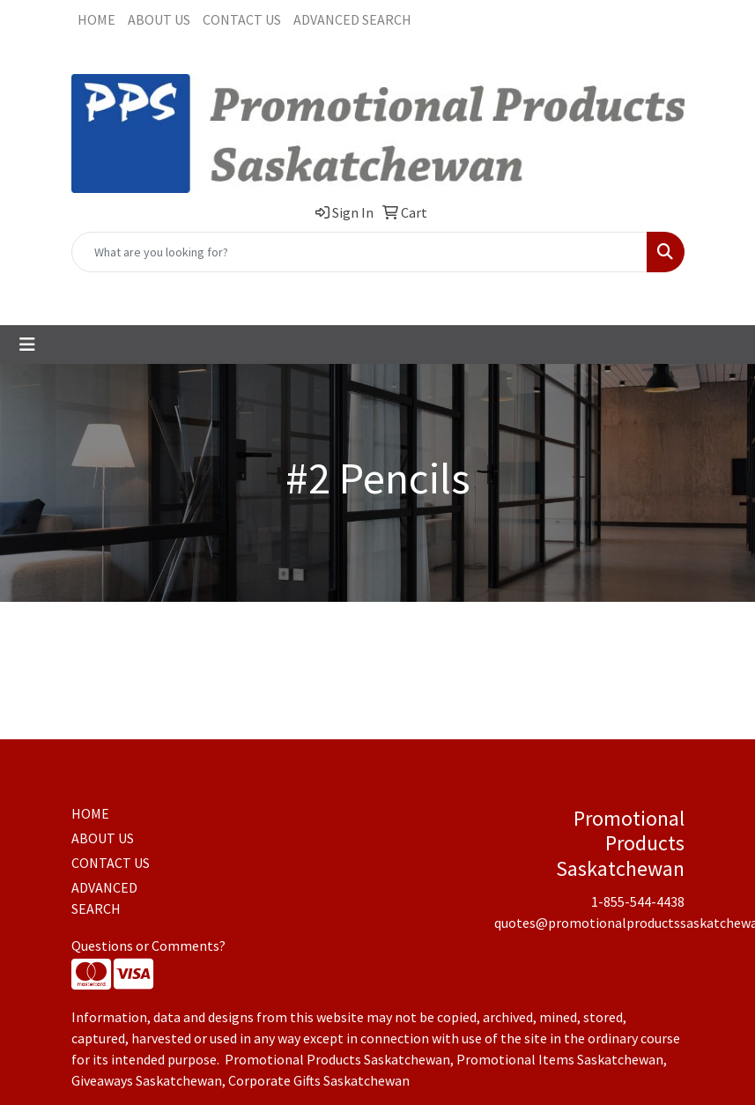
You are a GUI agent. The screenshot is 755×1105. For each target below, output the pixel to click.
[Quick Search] (359, 252)
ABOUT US (159, 19)
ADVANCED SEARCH (352, 19)
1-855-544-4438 (226, 291)
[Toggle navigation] (27, 344)
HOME (96, 19)
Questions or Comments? (148, 945)
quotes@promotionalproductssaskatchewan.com (435, 291)
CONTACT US (242, 19)
